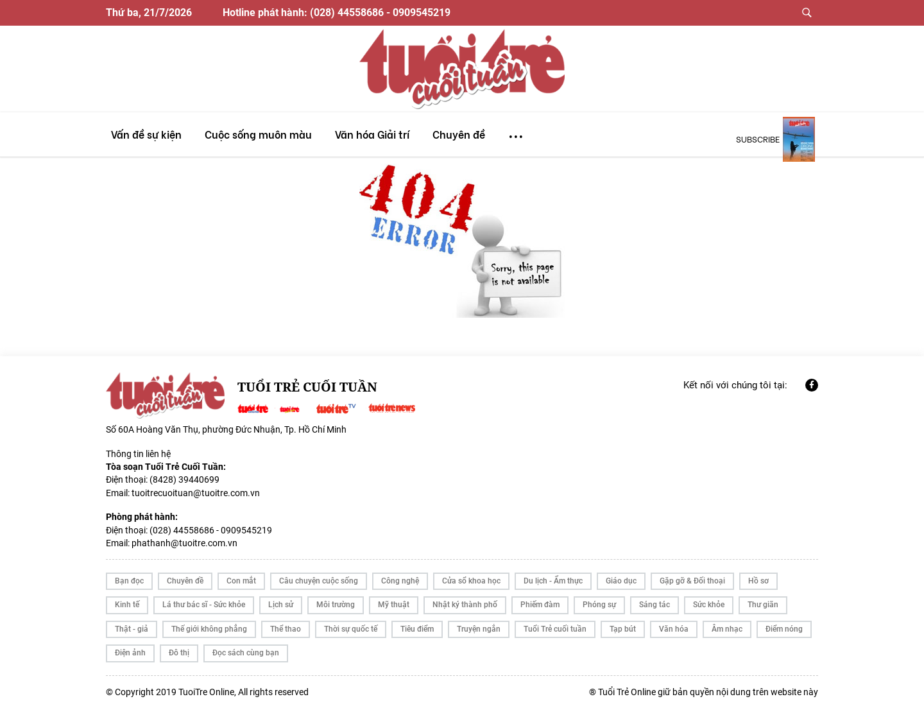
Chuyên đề (185, 580)
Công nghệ (400, 580)
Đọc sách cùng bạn (245, 652)
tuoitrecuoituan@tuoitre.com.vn (196, 493)
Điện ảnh (130, 652)
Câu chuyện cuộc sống (318, 580)
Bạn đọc (129, 580)
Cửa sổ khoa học (471, 580)
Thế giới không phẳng (209, 629)
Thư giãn (763, 604)
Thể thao (285, 629)
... (516, 130)
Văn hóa (674, 629)
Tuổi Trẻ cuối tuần (555, 629)
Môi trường (335, 604)
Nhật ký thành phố (464, 604)
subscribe (758, 138)
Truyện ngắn (479, 629)
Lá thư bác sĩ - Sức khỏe (203, 604)
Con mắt (241, 580)
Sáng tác (654, 604)
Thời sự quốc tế (350, 629)
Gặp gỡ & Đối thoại (692, 580)
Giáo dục (621, 580)
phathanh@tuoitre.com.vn (184, 543)
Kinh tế (127, 604)
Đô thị (179, 652)
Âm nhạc (727, 629)
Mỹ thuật (393, 604)
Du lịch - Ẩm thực (553, 580)
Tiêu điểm (417, 629)
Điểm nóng (784, 629)
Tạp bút (623, 629)
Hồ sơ (758, 580)
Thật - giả (131, 629)
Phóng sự (599, 604)
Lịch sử (280, 604)
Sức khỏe (708, 604)
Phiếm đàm (540, 604)
